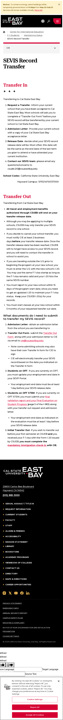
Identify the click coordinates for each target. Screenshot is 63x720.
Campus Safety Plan (13, 618)
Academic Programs (17, 557)
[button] (43, 21)
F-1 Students (13, 35)
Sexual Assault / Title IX (19, 504)
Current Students (16, 514)
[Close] (59, 4)
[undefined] (10, 665)
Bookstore (12, 552)
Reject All (34, 707)
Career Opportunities (18, 584)
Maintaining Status (33, 35)
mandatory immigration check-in (27, 445)
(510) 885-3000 (11, 495)
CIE (8, 48)
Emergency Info (11, 608)
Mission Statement (16, 542)
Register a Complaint (13, 623)
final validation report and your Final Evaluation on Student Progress (32, 401)
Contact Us (12, 568)
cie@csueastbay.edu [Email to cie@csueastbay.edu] (32, 340)
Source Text (30, 674)
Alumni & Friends (15, 531)
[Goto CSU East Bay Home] (4, 32)
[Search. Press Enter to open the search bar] (48, 21)
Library (9, 546)
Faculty (10, 520)
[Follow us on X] (10, 593)
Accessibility (13, 536)
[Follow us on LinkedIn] (27, 593)
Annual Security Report (15, 613)
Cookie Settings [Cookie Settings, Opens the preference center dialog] (35, 699)
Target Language (50, 669)
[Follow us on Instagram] (4, 593)
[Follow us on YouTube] (16, 593)
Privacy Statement (12, 604)
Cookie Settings (11, 636)
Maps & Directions (16, 579)
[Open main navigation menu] (57, 21)
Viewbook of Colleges (18, 563)
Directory (11, 574)
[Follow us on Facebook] (22, 593)
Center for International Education (27, 32)
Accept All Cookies (35, 715)
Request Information (18, 509)
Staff (8, 525)
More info (38, 10)
